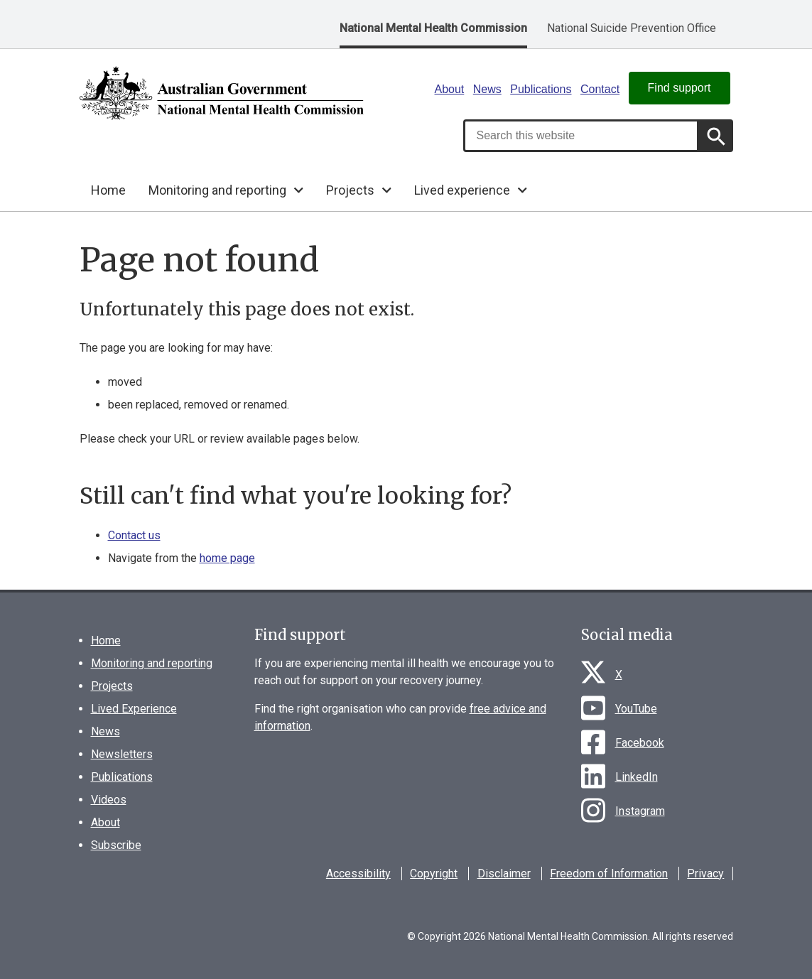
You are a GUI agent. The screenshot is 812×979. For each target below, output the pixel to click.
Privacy (705, 873)
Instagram (640, 811)
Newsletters (122, 754)
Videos (108, 799)
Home (108, 190)
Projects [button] (350, 190)
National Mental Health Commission (433, 28)
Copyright (434, 873)
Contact (599, 89)
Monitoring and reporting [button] (217, 190)
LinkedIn (636, 777)
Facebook (639, 743)
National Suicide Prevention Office (631, 28)
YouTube (636, 708)
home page (227, 558)
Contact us (134, 535)
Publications (540, 89)
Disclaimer (504, 873)
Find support (679, 88)
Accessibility (358, 873)
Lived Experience (134, 708)
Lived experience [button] (462, 190)
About (450, 89)
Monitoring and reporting (151, 663)
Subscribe (116, 845)
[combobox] (581, 135)
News (487, 89)
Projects (112, 686)
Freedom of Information (609, 873)
